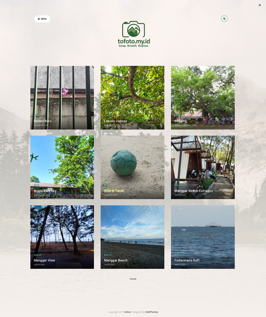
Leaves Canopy (115, 121)
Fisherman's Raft (187, 260)
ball (106, 185)
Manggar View (44, 260)
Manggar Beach (116, 260)
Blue (36, 185)
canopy (108, 115)
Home (133, 278)
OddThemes (151, 311)
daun (178, 115)
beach (178, 185)
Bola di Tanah (114, 191)
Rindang (181, 121)
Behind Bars (43, 121)
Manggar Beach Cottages (194, 191)
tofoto (127, 311)
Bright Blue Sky (45, 191)
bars (37, 115)
